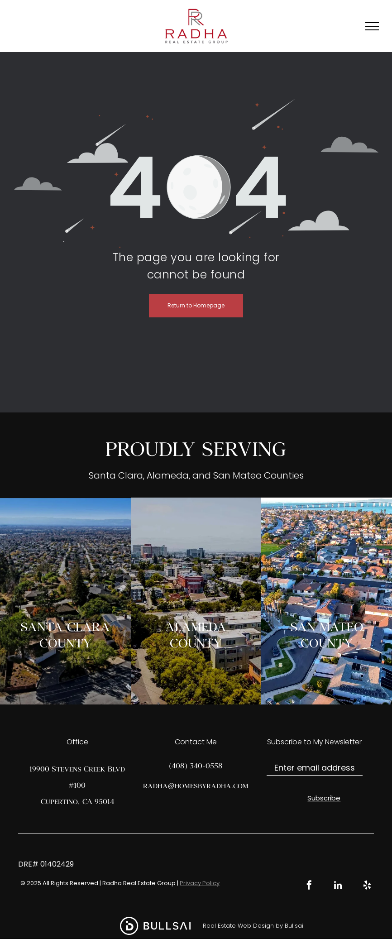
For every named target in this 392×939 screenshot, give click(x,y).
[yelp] (367, 886)
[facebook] (309, 886)
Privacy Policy (200, 883)
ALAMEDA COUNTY (195, 634)
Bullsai (294, 925)
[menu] (372, 26)
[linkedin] (338, 886)
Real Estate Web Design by (243, 925)
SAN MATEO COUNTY (326, 634)
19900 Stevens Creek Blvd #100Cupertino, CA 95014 (77, 785)
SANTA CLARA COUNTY (65, 634)
